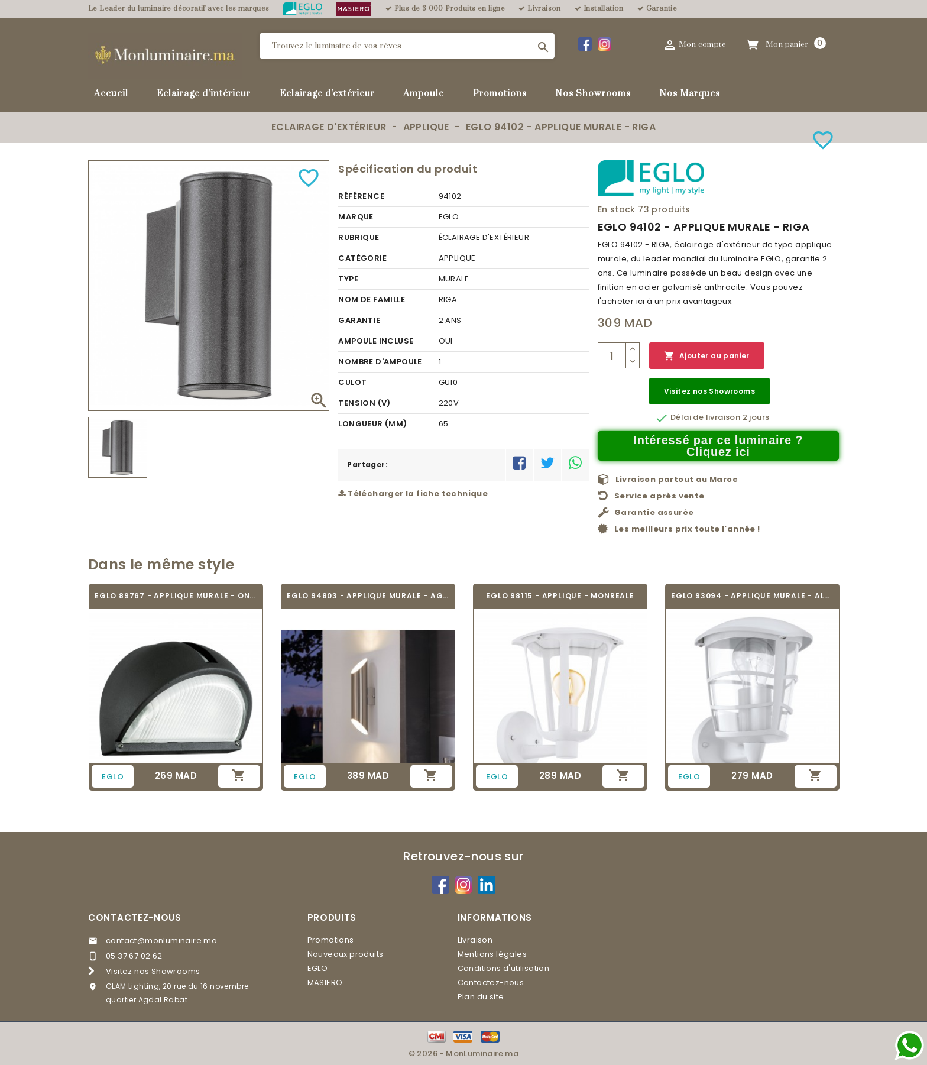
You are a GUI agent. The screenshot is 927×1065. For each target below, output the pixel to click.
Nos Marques (689, 93)
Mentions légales (492, 954)
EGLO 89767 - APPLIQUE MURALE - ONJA (176, 596)
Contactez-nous (134, 917)
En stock (617, 209)
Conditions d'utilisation (504, 968)
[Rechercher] (407, 46)
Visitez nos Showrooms (709, 391)
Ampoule (423, 93)
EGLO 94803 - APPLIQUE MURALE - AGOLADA (368, 596)
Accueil (111, 93)
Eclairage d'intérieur (204, 93)
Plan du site (481, 996)
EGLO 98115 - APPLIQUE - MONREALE (560, 596)
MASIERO (325, 982)
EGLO (317, 968)
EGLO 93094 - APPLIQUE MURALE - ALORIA (752, 596)
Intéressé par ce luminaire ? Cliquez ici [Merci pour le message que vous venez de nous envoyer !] (718, 445)
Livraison (475, 940)
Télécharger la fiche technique (413, 493)
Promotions (500, 93)
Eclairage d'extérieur (327, 93)
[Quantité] (612, 355)
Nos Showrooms (593, 93)
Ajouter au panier (707, 356)
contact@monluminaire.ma (161, 940)
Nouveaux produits (345, 954)
